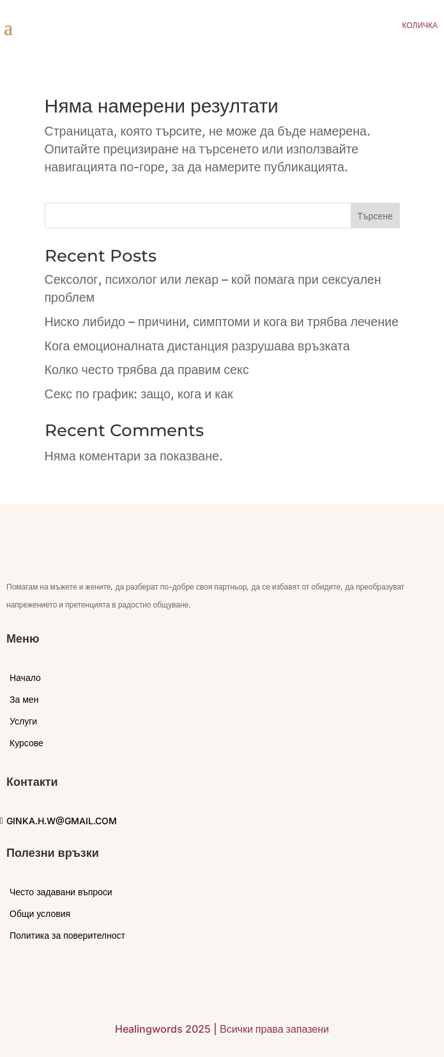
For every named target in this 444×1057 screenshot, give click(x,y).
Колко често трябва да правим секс (147, 369)
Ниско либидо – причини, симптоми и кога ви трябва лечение (222, 321)
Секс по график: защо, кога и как (139, 394)
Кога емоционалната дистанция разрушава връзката (197, 346)
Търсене (374, 215)
